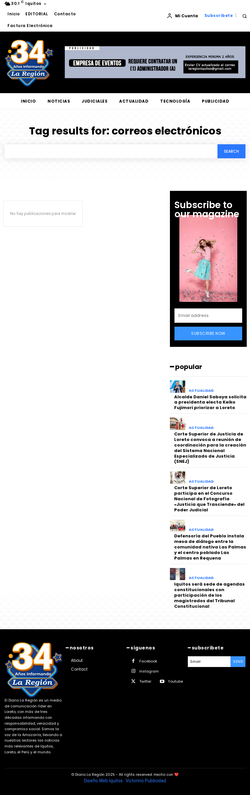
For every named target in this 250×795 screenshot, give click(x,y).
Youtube (175, 681)
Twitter (145, 681)
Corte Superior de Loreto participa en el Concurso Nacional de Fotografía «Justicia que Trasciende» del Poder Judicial (209, 499)
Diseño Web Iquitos (104, 780)
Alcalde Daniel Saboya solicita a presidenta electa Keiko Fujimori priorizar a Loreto (210, 402)
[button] (244, 15)
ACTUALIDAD (201, 390)
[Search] (231, 151)
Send (238, 661)
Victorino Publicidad (146, 780)
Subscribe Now (208, 333)
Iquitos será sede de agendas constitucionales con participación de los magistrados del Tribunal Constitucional (209, 595)
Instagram (149, 671)
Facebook (148, 661)
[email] (208, 315)
